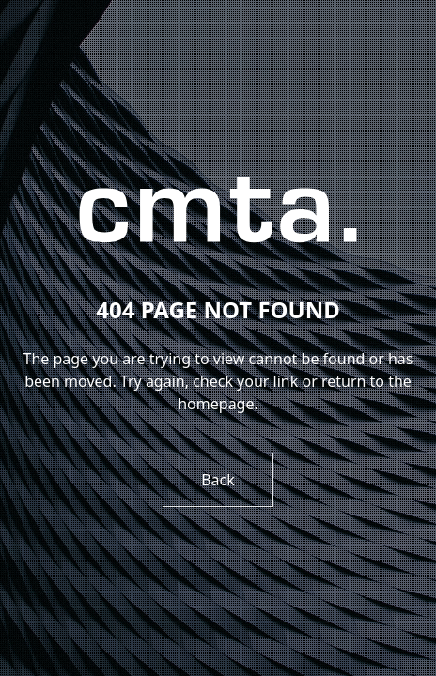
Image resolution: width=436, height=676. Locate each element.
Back (218, 479)
